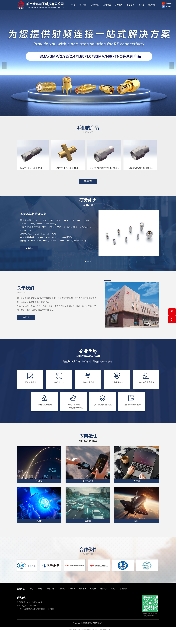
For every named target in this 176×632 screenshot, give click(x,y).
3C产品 (136, 480)
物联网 (39, 521)
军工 (136, 521)
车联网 (88, 521)
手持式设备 (87, 480)
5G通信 (39, 480)
